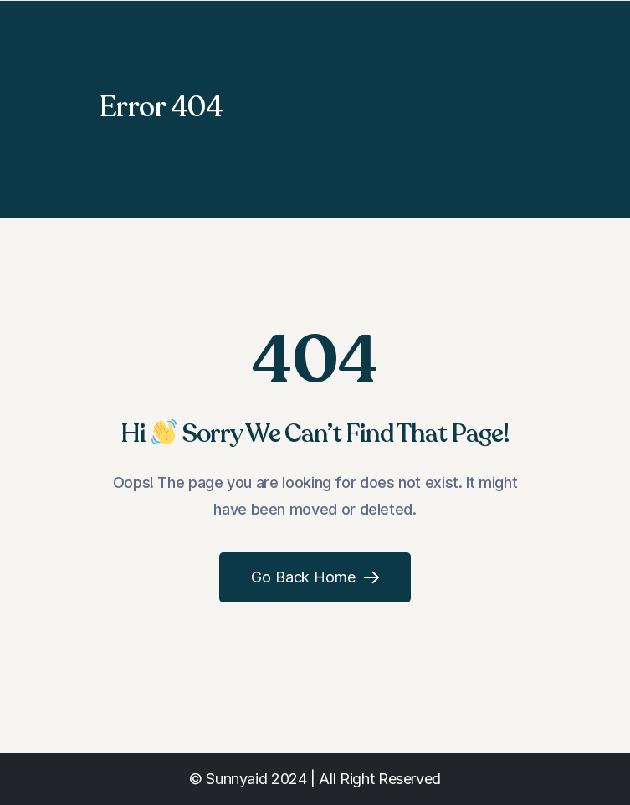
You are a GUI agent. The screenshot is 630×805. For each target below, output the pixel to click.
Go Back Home (315, 577)
